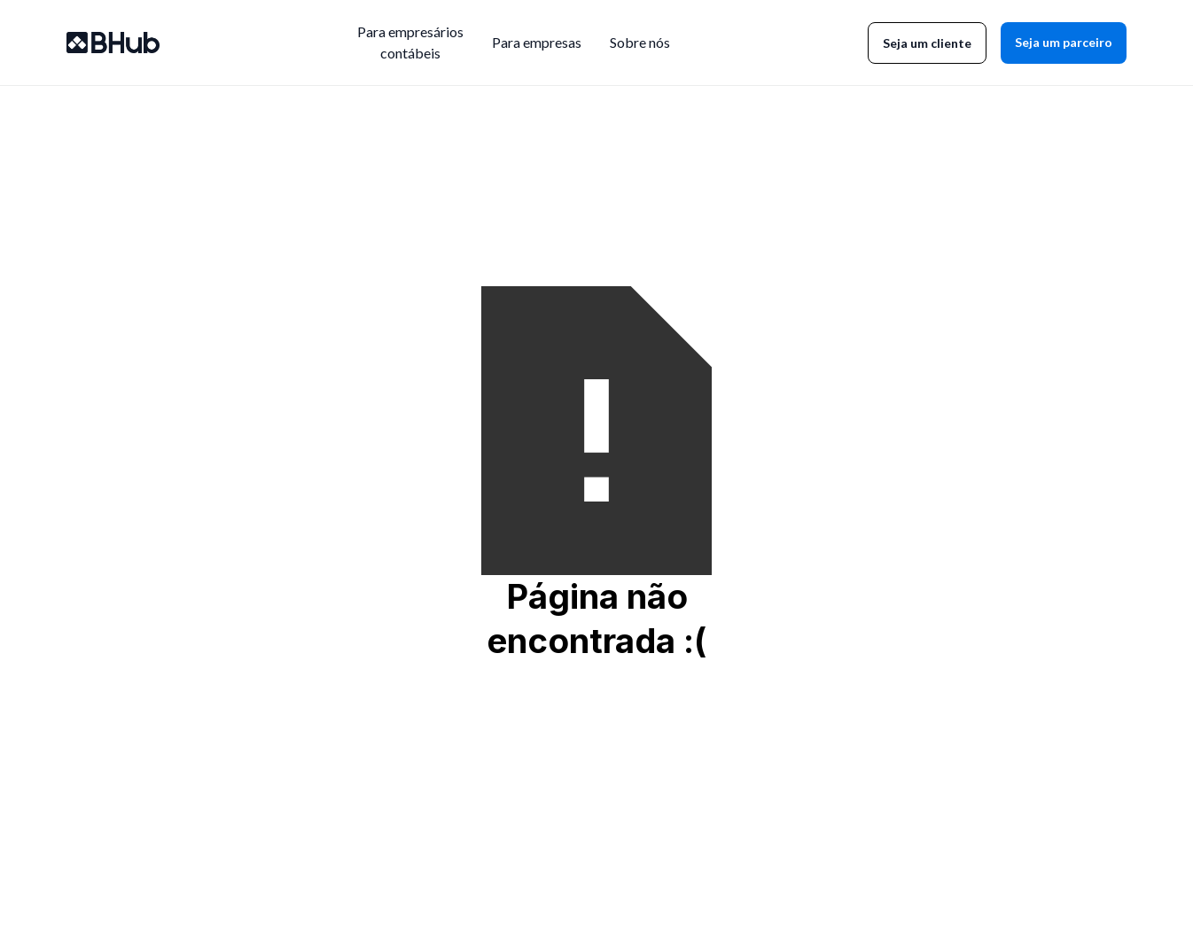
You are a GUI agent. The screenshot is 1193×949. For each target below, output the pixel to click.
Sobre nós (640, 42)
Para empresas (536, 42)
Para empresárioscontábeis (410, 42)
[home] (113, 42)
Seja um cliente (927, 43)
